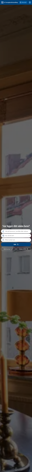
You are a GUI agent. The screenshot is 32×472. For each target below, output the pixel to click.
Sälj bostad (8, 249)
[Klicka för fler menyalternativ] (29, 2)
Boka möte (23, 249)
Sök (16, 244)
